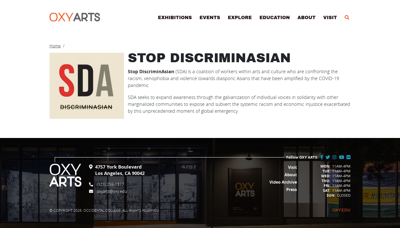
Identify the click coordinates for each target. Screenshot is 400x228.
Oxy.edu (341, 210)
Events (209, 17)
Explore (240, 17)
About (306, 17)
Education (274, 17)
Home (55, 46)
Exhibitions (175, 17)
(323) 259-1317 (110, 184)
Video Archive (283, 182)
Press (291, 189)
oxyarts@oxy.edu (112, 191)
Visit (330, 17)
